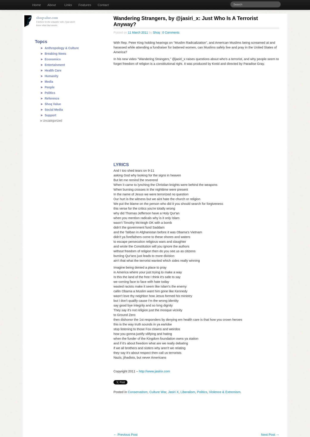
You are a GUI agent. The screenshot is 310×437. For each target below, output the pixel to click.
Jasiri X (173, 392)
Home (36, 5)
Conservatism (138, 392)
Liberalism (187, 392)
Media (49, 81)
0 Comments (170, 32)
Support (50, 115)
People (49, 87)
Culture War (157, 392)
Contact (103, 5)
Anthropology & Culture (62, 48)
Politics (202, 392)
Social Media (54, 109)
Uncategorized (52, 120)
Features (84, 5)
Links (68, 5)
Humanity (51, 76)
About (51, 5)
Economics (53, 59)
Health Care (53, 70)
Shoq (156, 32)
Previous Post (125, 434)
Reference (52, 98)
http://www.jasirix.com (154, 371)
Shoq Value (53, 104)
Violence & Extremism (224, 392)
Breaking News (55, 53)
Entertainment (55, 65)
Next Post (270, 434)
